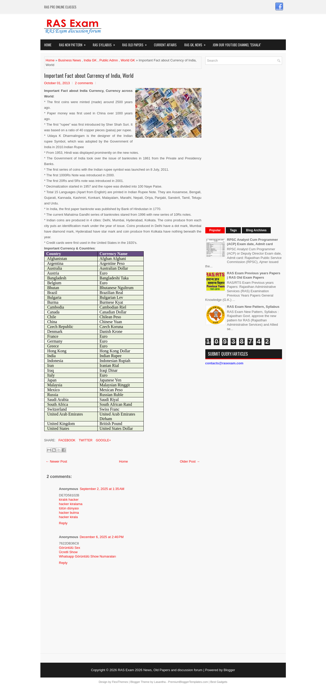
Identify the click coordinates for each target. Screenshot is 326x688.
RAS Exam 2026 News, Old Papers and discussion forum (160, 670)
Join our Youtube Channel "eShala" (237, 44)
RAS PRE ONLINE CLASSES (60, 6)
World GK (128, 60)
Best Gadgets (218, 681)
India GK (90, 60)
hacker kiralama (71, 504)
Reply (63, 523)
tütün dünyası (69, 508)
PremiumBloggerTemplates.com (188, 681)
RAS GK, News (196, 43)
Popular (215, 230)
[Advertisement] (243, 145)
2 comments (84, 83)
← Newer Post (56, 461)
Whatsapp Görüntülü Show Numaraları (87, 556)
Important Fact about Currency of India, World (88, 75)
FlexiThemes (120, 681)
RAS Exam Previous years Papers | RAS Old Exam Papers (253, 275)
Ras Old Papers (136, 43)
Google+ (103, 440)
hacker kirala (68, 517)
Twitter (85, 440)
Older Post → (190, 461)
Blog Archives (256, 230)
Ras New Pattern (74, 43)
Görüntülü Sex (69, 548)
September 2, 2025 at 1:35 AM (102, 489)
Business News (69, 60)
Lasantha (160, 681)
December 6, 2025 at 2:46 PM (102, 537)
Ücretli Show (68, 552)
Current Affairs (165, 44)
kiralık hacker (69, 499)
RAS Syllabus (105, 43)
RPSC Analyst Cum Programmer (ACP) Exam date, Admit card (252, 242)
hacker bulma (69, 513)
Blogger (229, 670)
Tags (233, 230)
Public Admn (108, 60)
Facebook (66, 440)
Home (47, 44)
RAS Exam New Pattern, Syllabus (253, 307)
